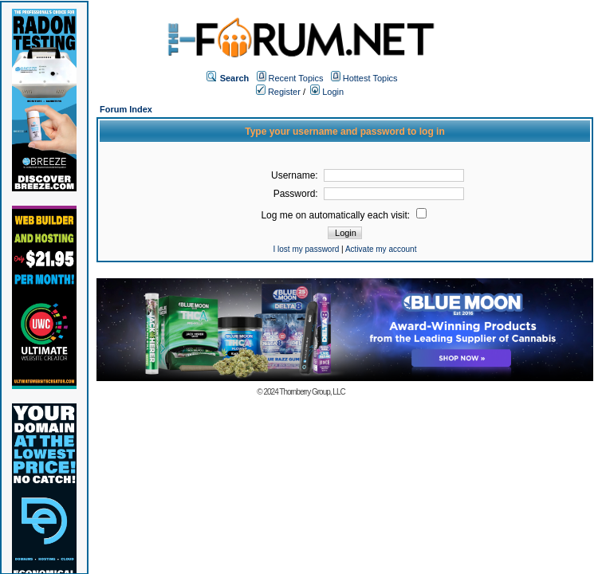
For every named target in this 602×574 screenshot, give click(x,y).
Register (278, 91)
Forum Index (126, 109)
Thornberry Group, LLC (311, 391)
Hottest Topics (370, 78)
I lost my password (306, 249)
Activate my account (380, 249)
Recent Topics (296, 78)
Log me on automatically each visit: (343, 215)
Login (327, 91)
